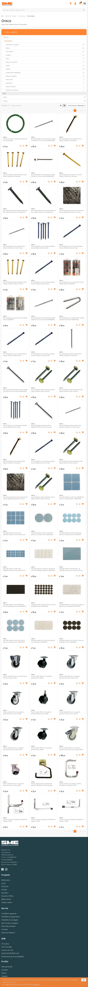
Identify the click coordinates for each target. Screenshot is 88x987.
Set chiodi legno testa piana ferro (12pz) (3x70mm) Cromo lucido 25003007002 (43, 175)
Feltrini (45, 48)
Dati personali (6, 967)
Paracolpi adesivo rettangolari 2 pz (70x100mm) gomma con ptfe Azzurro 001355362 (70, 569)
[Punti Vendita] (70, 3)
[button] (26, 146)
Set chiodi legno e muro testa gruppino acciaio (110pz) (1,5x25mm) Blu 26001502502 (71, 247)
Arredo (4, 890)
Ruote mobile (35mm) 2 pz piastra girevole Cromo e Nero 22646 (13, 784)
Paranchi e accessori (45, 90)
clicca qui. (37, 984)
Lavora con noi (7, 950)
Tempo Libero (6, 902)
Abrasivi (45, 69)
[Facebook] (2, 870)
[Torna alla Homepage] (2, 16)
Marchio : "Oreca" (11, 16)
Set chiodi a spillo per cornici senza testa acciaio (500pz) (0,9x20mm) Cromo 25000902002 (15, 498)
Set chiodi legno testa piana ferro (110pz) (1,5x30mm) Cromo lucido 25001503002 (43, 139)
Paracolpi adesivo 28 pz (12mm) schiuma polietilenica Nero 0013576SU (43, 605)
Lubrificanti (45, 83)
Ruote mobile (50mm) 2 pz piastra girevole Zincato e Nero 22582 (13, 713)
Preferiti (4, 976)
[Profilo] (75, 3)
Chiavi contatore (45, 87)
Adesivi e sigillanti (45, 76)
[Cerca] (84, 10)
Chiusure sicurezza (45, 62)
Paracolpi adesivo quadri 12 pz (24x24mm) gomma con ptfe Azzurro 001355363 (14, 533)
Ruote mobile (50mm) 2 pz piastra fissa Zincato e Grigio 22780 (15, 677)
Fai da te (22, 16)
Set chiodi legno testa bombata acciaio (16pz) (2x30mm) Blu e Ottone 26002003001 (43, 498)
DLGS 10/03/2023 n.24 (10, 953)
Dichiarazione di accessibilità (12, 956)
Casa (3, 883)
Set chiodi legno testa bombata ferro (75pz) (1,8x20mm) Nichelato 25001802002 (70, 139)
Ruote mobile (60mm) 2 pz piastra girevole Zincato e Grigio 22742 (69, 677)
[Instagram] (6, 870)
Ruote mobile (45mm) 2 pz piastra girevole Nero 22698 (41, 677)
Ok (84, 980)
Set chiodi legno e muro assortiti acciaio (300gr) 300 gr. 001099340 (71, 283)
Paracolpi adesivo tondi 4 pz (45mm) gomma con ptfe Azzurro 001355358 (42, 533)
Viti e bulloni (45, 52)
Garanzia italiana (8, 933)
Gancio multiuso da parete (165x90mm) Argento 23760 (71, 820)
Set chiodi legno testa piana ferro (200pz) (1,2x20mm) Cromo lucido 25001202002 (41, 426)
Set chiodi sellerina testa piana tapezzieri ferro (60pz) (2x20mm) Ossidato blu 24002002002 (43, 211)
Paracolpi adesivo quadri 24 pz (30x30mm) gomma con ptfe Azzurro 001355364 (14, 569)
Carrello (4, 970)
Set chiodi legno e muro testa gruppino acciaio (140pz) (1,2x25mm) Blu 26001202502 (43, 462)
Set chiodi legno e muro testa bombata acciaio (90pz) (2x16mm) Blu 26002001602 (43, 247)
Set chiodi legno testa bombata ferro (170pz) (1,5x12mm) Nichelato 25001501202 (14, 462)
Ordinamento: (76, 105)
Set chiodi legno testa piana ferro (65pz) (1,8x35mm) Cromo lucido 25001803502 (43, 318)
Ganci (45, 59)
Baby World (6, 899)
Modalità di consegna (9, 920)
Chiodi (45, 66)
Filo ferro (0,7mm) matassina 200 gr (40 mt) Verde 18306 (15, 139)
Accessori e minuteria (45, 45)
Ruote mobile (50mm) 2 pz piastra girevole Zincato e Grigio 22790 (13, 748)
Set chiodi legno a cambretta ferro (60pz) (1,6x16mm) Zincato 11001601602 (71, 318)
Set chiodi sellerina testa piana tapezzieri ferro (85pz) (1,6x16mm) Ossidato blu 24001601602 (15, 211)
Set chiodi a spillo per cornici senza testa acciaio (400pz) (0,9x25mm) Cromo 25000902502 (71, 211)
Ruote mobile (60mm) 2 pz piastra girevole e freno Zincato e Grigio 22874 (71, 748)
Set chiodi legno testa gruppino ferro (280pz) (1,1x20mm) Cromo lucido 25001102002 (70, 426)
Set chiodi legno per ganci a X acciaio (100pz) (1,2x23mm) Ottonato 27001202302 (70, 175)
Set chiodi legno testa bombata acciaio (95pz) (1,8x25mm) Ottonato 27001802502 (15, 175)
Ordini (3, 973)
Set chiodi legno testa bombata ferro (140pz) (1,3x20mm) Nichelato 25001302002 (70, 354)
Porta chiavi (45, 80)
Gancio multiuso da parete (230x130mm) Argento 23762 (43, 820)
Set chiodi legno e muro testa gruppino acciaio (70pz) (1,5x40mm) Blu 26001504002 (15, 354)
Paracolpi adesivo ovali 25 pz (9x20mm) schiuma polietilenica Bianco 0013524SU (43, 569)
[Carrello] (80, 3)
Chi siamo (5, 944)
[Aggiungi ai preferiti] (23, 146)
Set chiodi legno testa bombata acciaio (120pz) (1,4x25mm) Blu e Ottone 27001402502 (15, 283)
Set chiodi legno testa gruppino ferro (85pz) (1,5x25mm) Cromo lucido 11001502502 (14, 247)
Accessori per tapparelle (45, 73)
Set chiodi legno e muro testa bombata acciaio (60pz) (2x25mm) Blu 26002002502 (15, 426)
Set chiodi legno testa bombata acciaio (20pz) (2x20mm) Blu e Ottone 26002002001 (71, 390)
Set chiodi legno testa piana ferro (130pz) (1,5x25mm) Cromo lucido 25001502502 (15, 390)
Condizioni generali (8, 913)
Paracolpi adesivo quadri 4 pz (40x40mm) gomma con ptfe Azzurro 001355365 (71, 498)
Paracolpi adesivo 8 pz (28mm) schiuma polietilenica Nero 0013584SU (71, 641)
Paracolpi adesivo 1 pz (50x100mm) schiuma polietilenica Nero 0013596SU (14, 605)
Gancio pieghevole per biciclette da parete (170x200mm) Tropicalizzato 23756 (41, 784)
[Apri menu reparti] (84, 3)
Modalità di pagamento (10, 917)
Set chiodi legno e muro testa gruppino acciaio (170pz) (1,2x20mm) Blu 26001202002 (43, 354)
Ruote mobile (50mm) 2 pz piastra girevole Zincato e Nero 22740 (69, 713)
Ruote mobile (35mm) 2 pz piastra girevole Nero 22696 (41, 748)
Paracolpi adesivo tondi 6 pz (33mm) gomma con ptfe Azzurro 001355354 (14, 641)
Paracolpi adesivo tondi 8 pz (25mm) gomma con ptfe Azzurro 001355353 (70, 533)
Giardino (4, 893)
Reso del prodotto (8, 926)
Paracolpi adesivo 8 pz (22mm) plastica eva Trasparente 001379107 (43, 641)
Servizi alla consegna (9, 923)
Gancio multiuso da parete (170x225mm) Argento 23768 (15, 820)
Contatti (4, 929)
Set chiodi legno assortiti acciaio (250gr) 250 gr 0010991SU (15, 318)
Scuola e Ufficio (7, 896)
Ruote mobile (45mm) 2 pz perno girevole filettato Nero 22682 (41, 713)
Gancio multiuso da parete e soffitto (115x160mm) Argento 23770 (70, 784)
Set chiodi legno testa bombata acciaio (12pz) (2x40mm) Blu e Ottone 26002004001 (43, 390)
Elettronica (5, 880)
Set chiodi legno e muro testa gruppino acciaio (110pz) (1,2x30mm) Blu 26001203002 (43, 283)
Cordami (45, 55)
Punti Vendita (6, 947)
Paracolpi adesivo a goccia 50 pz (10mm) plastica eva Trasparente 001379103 (71, 605)
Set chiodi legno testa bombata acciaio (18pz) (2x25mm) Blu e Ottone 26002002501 (71, 462)
